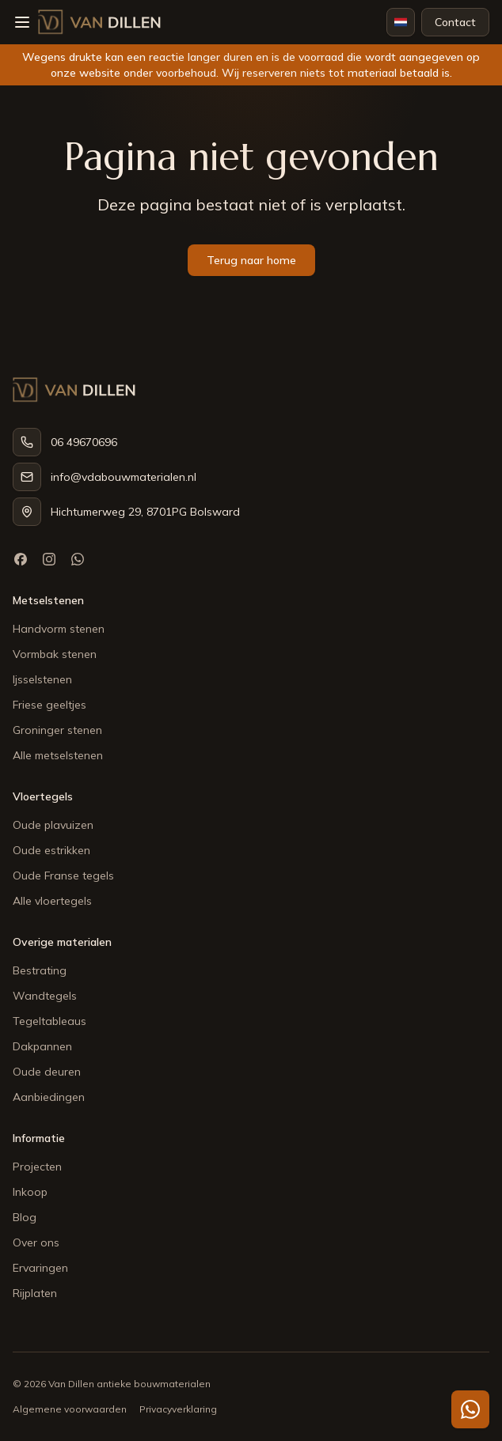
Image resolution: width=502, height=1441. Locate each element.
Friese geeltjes (49, 705)
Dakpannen (42, 1046)
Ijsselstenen (42, 679)
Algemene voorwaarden (70, 1409)
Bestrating (40, 970)
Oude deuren (47, 1072)
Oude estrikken (51, 850)
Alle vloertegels (52, 901)
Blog (24, 1217)
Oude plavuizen (53, 825)
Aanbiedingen (49, 1097)
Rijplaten (35, 1293)
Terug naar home (251, 260)
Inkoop (30, 1192)
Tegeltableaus (49, 1021)
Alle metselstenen (58, 755)
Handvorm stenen (59, 629)
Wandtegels (45, 996)
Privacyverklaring (178, 1409)
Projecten (37, 1166)
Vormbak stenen (55, 654)
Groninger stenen (57, 730)
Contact (455, 22)
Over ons (36, 1242)
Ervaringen (40, 1268)
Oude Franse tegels (63, 875)
